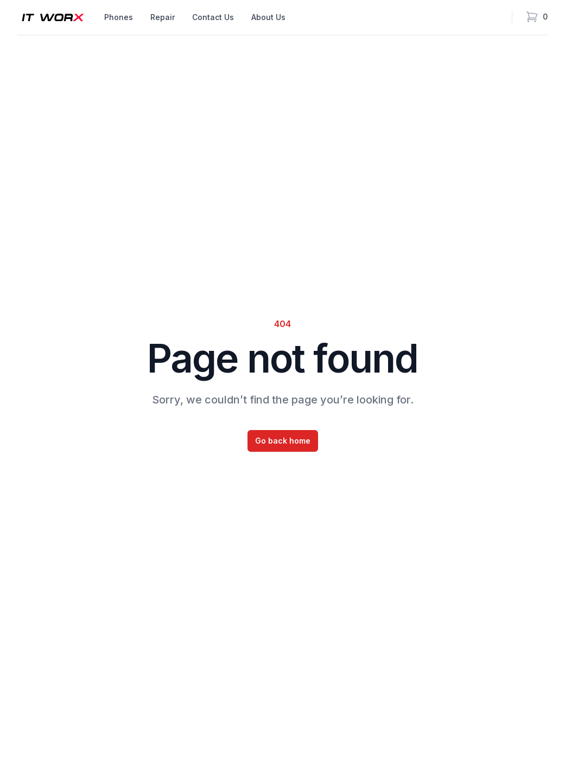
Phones (118, 17)
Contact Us (213, 17)
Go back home (282, 440)
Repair (162, 17)
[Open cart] (536, 16)
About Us (268, 17)
